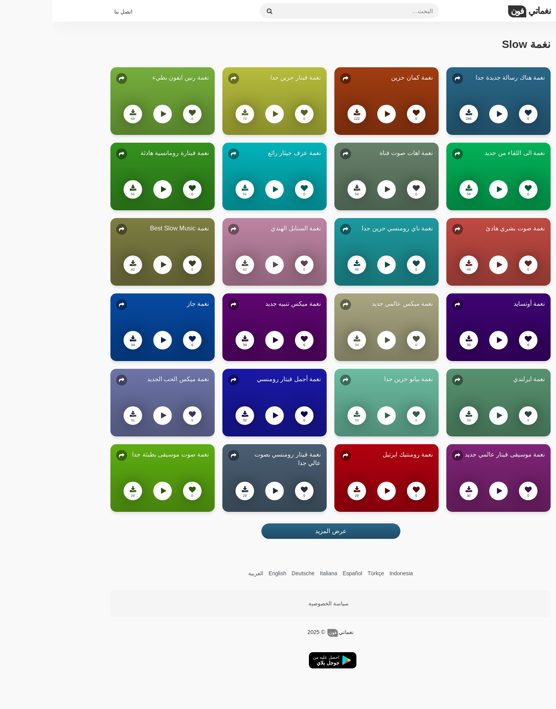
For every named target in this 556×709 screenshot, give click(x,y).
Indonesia (349, 573)
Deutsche (250, 573)
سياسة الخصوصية (276, 603)
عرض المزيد (278, 531)
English (225, 573)
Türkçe (323, 573)
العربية (203, 573)
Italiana (276, 573)
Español (300, 573)
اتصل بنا (71, 12)
